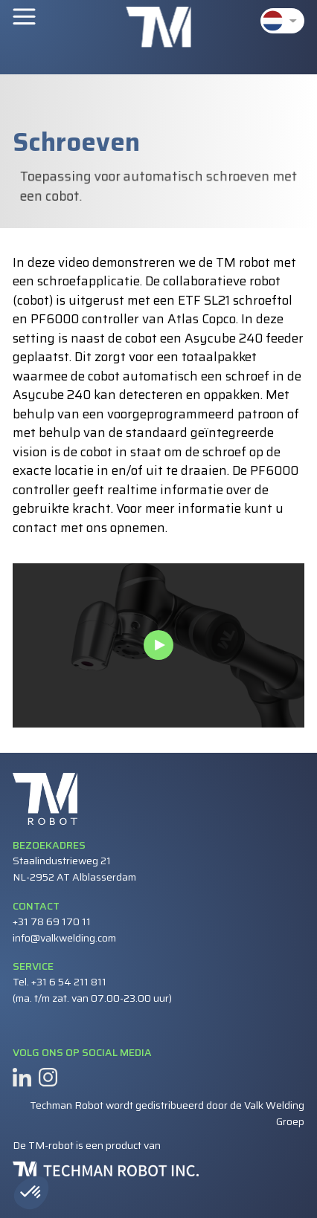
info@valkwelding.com (64, 938)
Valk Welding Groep (274, 1113)
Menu (24, 15)
